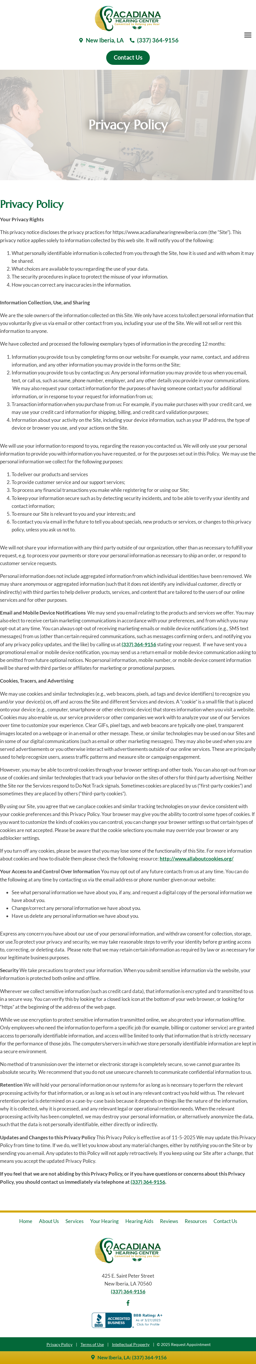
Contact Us (225, 1221)
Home (25, 1221)
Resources (196, 1221)
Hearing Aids (139, 1221)
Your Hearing (104, 1221)
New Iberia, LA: (110, 1357)
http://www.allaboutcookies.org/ (197, 859)
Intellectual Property (131, 1344)
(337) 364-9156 (139, 644)
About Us (49, 1221)
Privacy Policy (59, 1344)
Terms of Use (92, 1344)
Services (74, 1221)
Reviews (169, 1221)
